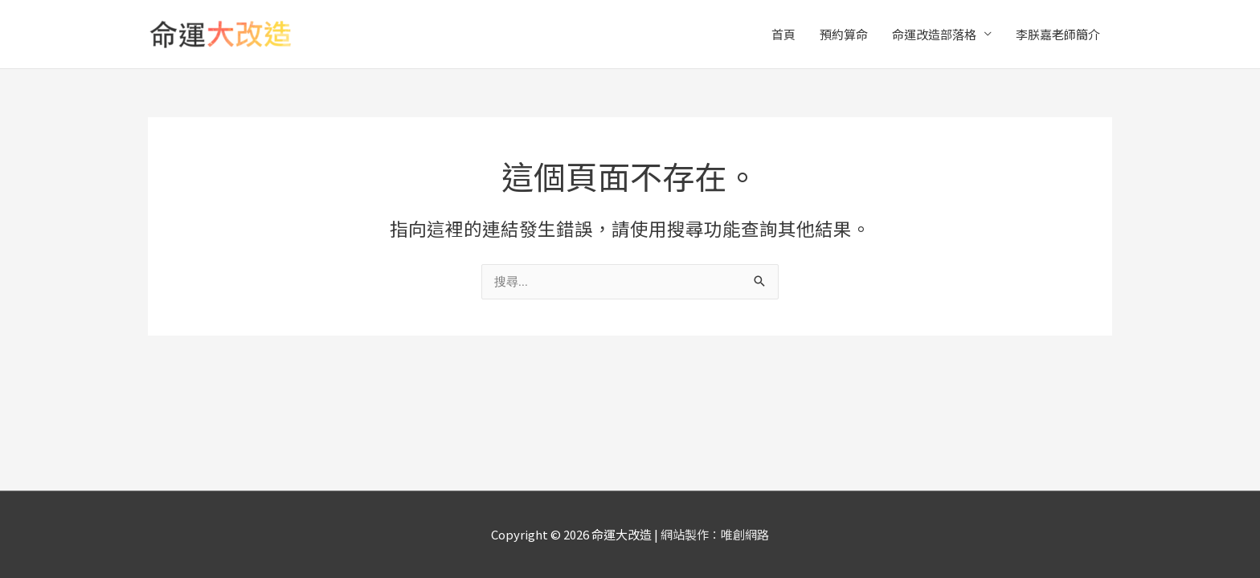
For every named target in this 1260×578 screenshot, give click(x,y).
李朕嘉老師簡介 (1058, 34)
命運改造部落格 (934, 34)
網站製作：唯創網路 (715, 534)
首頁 (783, 34)
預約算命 (844, 34)
